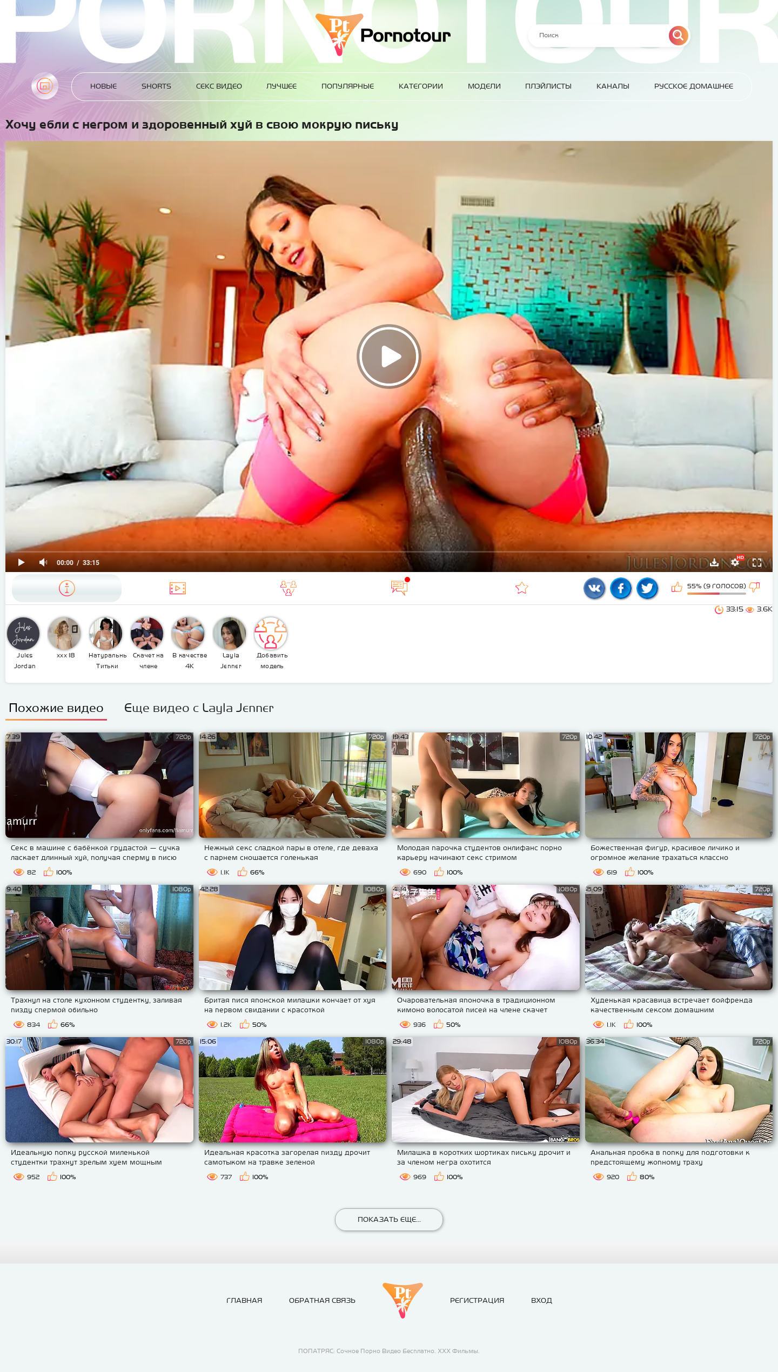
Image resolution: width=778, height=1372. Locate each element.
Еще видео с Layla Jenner (199, 707)
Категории (421, 86)
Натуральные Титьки (108, 643)
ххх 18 (64, 637)
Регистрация (477, 1300)
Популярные (347, 86)
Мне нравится (678, 588)
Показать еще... (389, 1219)
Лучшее (281, 86)
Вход (541, 1300)
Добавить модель (271, 643)
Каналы (612, 86)
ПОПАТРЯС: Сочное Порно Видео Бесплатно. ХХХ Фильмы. (389, 1351)
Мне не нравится (755, 588)
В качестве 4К (189, 643)
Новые (103, 86)
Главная (44, 85)
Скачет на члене (147, 643)
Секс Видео (219, 86)
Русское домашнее (693, 86)
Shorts (156, 86)
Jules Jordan (23, 643)
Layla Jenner (229, 643)
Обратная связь (322, 1300)
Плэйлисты (548, 86)
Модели (484, 86)
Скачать (714, 562)
